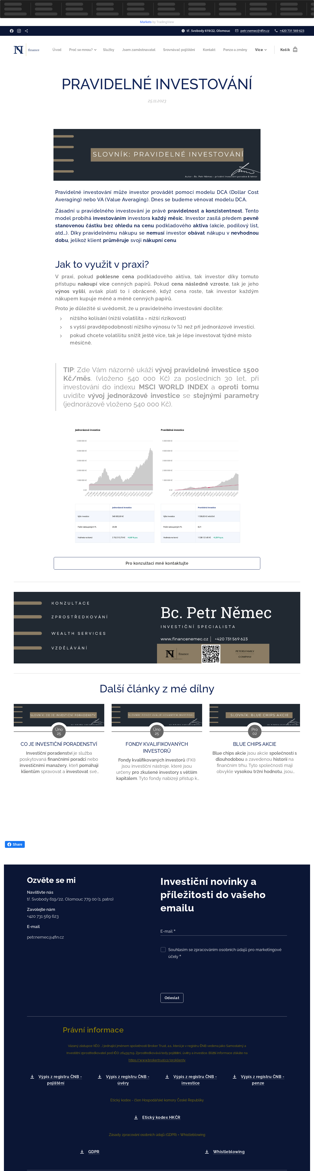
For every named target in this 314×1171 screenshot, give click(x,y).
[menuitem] (79, 50)
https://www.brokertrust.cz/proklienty (157, 1060)
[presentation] (197, 977)
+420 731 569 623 (292, 30)
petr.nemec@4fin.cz (254, 30)
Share (14, 844)
